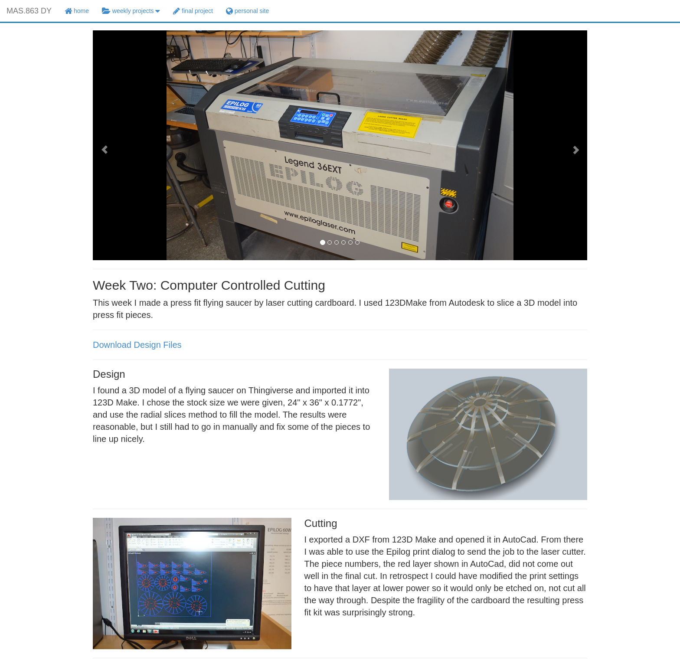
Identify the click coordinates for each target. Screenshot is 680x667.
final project (192, 10)
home (77, 10)
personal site (247, 10)
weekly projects (131, 10)
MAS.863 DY (29, 11)
